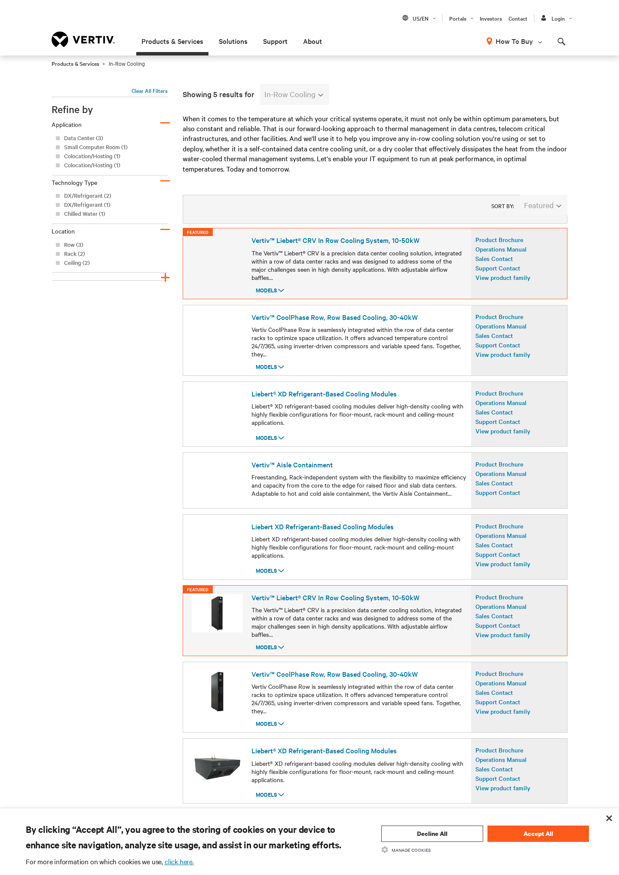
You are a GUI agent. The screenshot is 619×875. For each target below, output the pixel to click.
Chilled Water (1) (84, 213)
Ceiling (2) (77, 262)
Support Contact (497, 275)
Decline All (432, 833)
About (312, 41)
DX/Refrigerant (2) (87, 195)
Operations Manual (501, 256)
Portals (457, 18)
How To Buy (514, 41)
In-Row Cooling (293, 94)
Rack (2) (74, 253)
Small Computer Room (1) (96, 147)
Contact (518, 18)
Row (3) (73, 244)
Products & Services (172, 41)
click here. (179, 861)
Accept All (538, 833)
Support (275, 41)
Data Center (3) (83, 138)
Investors (491, 18)
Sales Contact (494, 265)
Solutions (233, 41)
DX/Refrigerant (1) (87, 204)
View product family (502, 284)
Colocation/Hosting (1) (92, 156)
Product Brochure (499, 247)
